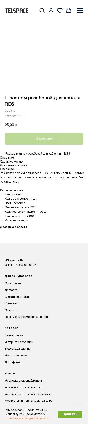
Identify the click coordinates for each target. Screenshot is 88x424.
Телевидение (14, 335)
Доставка (11, 290)
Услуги (10, 373)
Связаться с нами (17, 297)
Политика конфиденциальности (26, 317)
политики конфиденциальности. (27, 418)
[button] (42, 10)
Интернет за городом (19, 342)
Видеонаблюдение (18, 349)
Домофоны (12, 362)
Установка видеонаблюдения (24, 380)
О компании (13, 283)
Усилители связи (16, 355)
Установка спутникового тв (22, 387)
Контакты (11, 303)
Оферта (10, 310)
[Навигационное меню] (80, 10)
